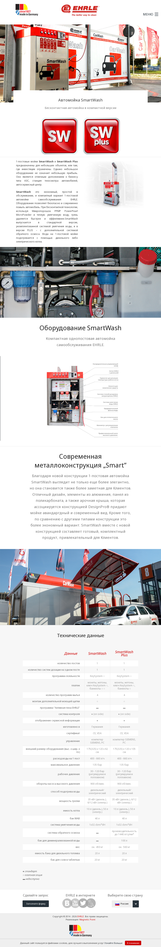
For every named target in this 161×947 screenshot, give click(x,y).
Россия (127, 903)
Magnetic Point (87, 919)
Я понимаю (133, 943)
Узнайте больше (113, 943)
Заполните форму (35, 903)
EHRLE (80, 916)
